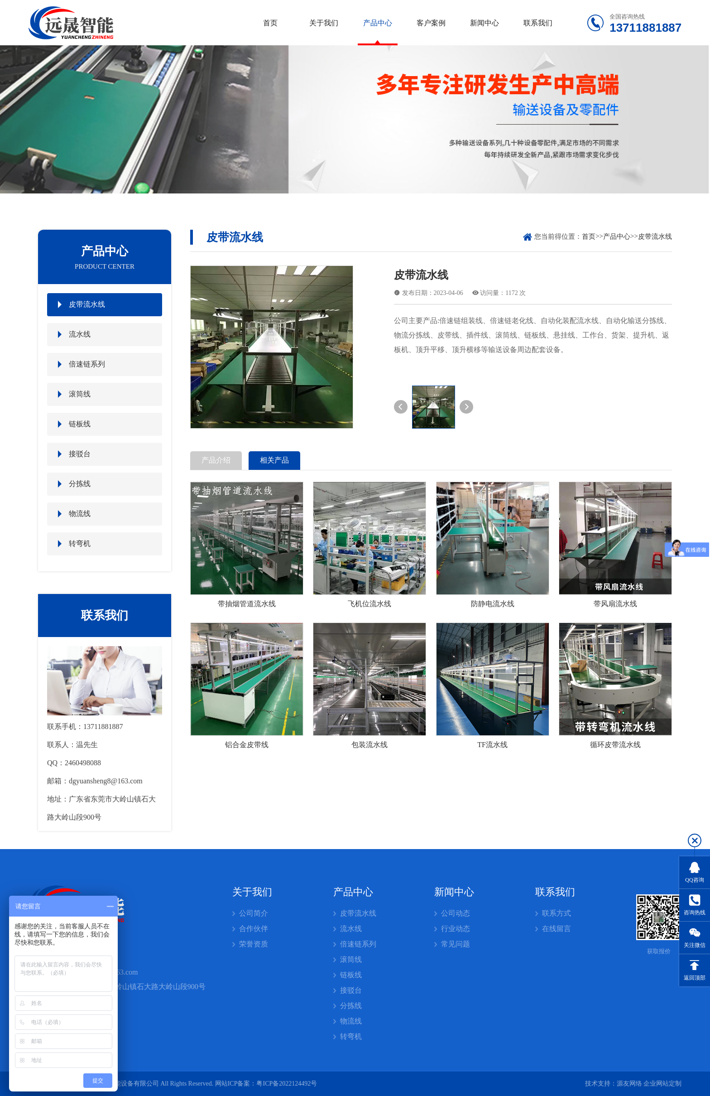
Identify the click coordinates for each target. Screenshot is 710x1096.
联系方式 (556, 913)
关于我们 (323, 23)
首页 (270, 23)
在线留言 (556, 928)
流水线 (80, 334)
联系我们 (537, 23)
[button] (401, 407)
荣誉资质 (253, 944)
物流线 (80, 513)
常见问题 (455, 944)
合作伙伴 (253, 928)
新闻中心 (484, 23)
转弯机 (80, 543)
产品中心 (377, 23)
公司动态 (455, 913)
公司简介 (253, 913)
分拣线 (80, 484)
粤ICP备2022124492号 (286, 1083)
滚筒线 (80, 394)
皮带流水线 (87, 304)
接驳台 (80, 454)
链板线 (80, 424)
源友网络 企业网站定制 (649, 1083)
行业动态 (455, 928)
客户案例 (431, 23)
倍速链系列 (87, 364)
